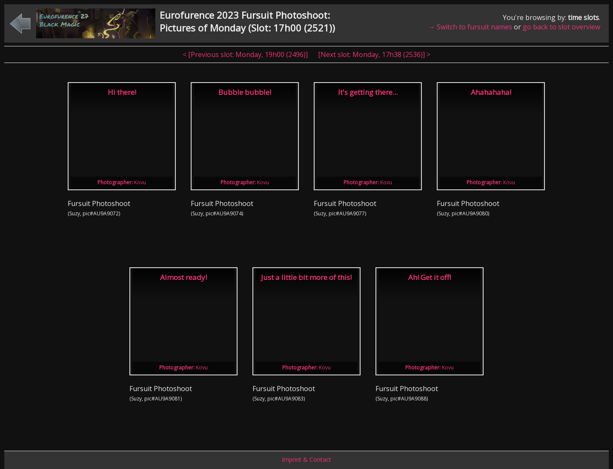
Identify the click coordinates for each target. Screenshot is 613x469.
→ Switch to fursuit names (470, 26)
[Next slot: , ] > (374, 54)
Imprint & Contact (306, 459)
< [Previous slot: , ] (246, 54)
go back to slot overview (561, 26)
